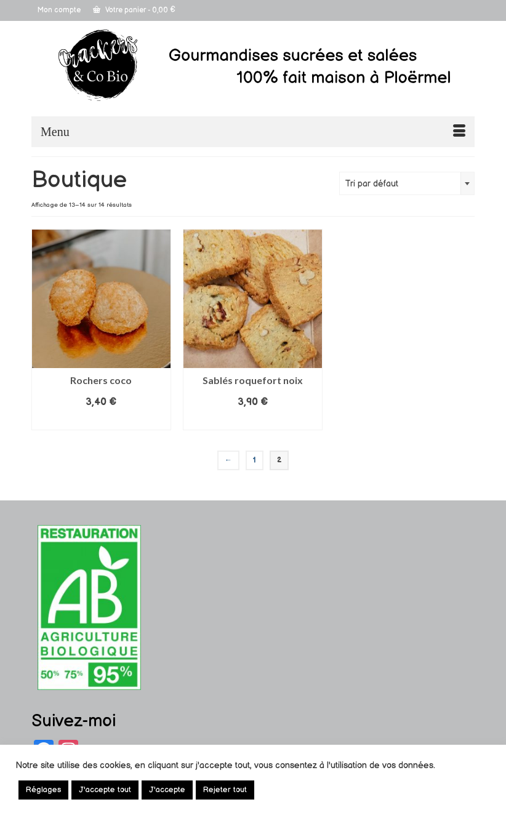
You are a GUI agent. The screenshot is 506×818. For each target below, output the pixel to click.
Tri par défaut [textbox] (371, 183)
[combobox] (407, 183)
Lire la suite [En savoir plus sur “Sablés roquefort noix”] (252, 421)
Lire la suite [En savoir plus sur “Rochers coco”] (101, 421)
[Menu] (253, 131)
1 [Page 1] (254, 460)
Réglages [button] (43, 790)
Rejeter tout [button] (225, 790)
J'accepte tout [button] (105, 790)
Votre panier (134, 10)
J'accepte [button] (167, 790)
